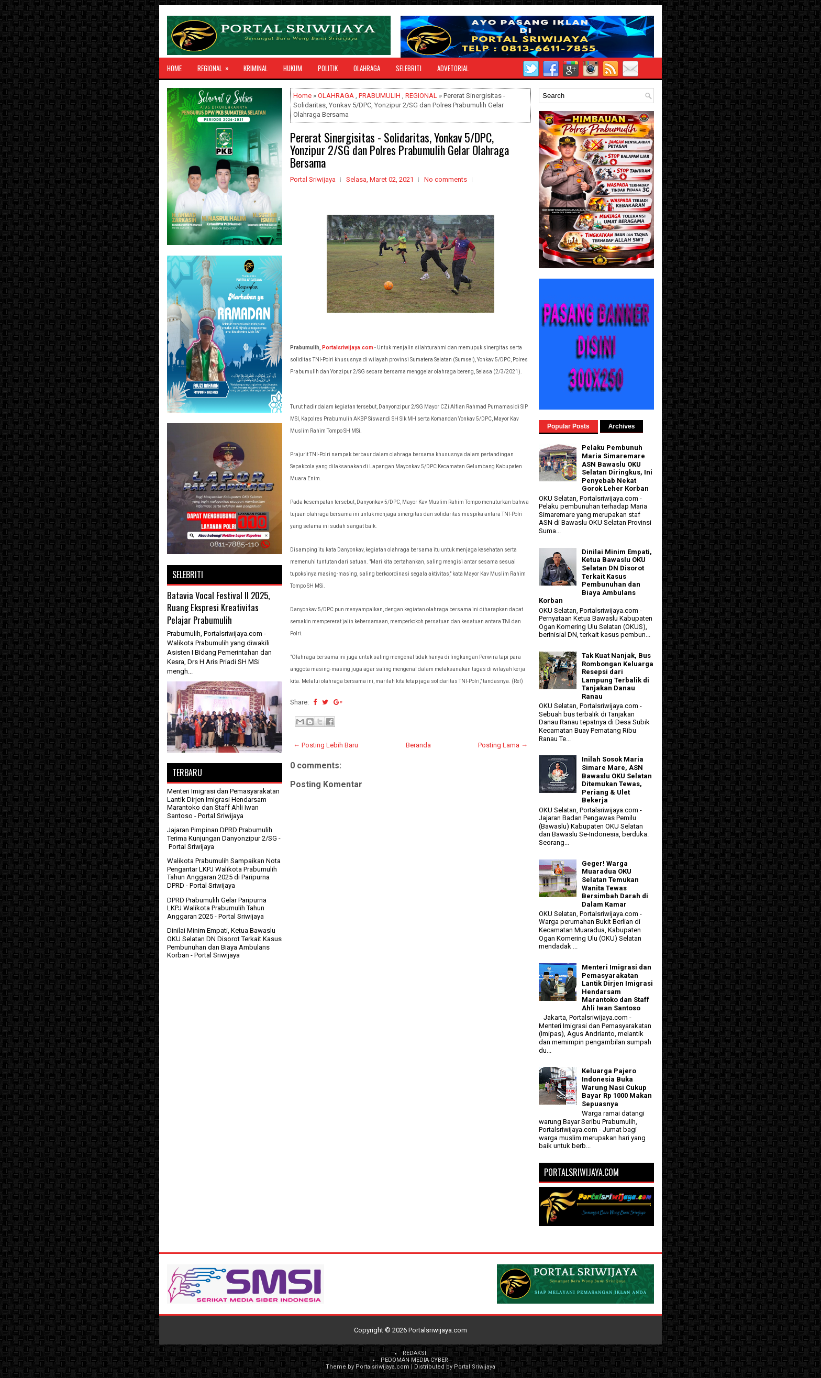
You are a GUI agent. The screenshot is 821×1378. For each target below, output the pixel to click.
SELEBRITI (408, 68)
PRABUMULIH (380, 96)
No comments (445, 179)
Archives (621, 426)
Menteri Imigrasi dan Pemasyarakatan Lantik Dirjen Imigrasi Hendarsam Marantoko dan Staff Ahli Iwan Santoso (223, 803)
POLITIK (328, 68)
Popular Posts (568, 426)
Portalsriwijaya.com (347, 347)
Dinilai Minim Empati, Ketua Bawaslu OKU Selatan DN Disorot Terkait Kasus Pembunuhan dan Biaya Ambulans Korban (224, 943)
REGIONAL (216, 65)
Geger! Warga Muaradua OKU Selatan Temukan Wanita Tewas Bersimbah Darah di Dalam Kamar (615, 883)
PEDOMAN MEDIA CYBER (414, 1360)
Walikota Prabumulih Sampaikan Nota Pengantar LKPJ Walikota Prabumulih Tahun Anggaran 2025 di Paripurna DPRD (224, 873)
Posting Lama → (503, 745)
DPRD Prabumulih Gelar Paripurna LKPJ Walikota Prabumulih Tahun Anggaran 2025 (217, 908)
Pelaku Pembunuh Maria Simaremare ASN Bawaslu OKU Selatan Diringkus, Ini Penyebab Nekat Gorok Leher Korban (617, 468)
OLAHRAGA (366, 68)
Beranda (418, 745)
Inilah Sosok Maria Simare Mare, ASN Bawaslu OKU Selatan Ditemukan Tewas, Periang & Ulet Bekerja (617, 779)
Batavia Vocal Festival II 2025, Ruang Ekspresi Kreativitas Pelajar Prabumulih (218, 607)
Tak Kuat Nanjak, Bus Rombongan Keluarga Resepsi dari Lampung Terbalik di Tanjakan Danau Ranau (617, 676)
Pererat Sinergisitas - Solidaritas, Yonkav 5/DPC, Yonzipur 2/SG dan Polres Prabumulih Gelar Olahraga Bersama (399, 150)
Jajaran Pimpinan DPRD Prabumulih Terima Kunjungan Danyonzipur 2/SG (222, 834)
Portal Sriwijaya (474, 1366)
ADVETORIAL (453, 68)
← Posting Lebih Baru (325, 745)
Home (174, 68)
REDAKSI (414, 1353)
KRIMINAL (255, 68)
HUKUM (292, 68)
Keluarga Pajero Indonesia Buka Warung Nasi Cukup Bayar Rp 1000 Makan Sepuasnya (617, 1087)
